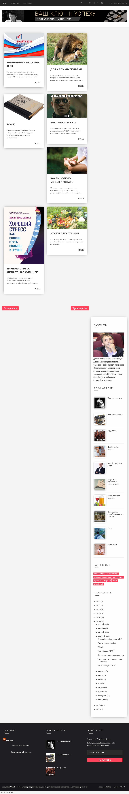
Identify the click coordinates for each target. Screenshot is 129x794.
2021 (98, 605)
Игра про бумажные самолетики (113, 481)
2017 (98, 621)
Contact (108, 787)
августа (102, 671)
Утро (110, 528)
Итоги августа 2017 (64, 233)
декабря (102, 624)
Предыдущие (79, 308)
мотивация (118, 577)
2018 (98, 617)
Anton (9, 740)
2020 (98, 609)
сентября (102, 636)
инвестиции (99, 574)
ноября (101, 628)
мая (100, 683)
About (116, 787)
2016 (98, 705)
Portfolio (27, 3)
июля (100, 675)
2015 (98, 709)
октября (102, 632)
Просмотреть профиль (21, 746)
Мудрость (112, 431)
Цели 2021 (112, 545)
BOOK (11, 124)
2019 (98, 613)
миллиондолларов (102, 577)
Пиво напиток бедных (114, 497)
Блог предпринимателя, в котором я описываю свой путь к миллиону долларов (54, 787)
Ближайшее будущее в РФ (110, 639)
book (115, 580)
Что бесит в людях (113, 448)
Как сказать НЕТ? (63, 122)
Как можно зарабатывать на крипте (116, 514)
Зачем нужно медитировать (111, 655)
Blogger (27, 752)
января (101, 699)
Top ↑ (122, 787)
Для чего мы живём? (66, 69)
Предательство (115, 398)
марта (101, 691)
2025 (98, 601)
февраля (102, 695)
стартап (107, 580)
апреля (101, 687)
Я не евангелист (115, 414)
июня (100, 679)
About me (15, 3)
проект (97, 580)
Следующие (10, 308)
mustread (98, 584)
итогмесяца (112, 574)
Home (4, 3)
